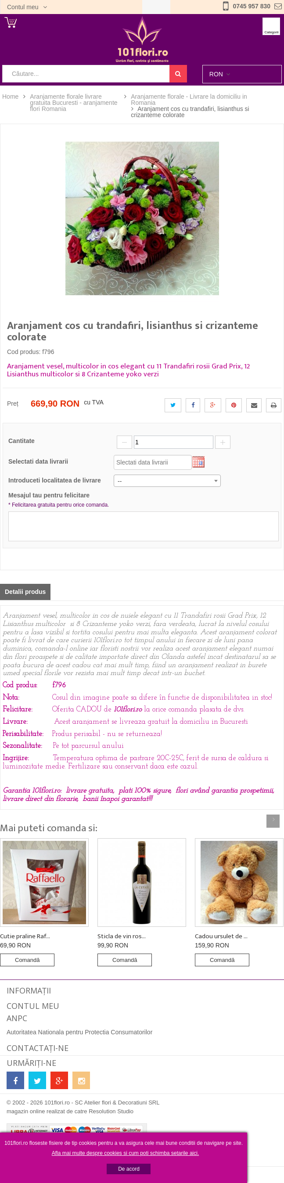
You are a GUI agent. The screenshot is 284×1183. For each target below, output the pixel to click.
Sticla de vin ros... (121, 936)
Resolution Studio (111, 1111)
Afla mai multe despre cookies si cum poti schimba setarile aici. (125, 1153)
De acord (129, 1169)
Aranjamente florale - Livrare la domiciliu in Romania (189, 99)
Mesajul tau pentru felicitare (59, 500)
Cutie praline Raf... (25, 936)
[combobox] (167, 481)
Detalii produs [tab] (25, 591)
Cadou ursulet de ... (221, 936)
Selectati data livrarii (38, 461)
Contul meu (23, 7)
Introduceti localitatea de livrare (54, 480)
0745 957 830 (251, 6)
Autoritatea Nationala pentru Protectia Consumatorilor (79, 1032)
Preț (12, 403)
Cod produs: (23, 351)
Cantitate (21, 440)
